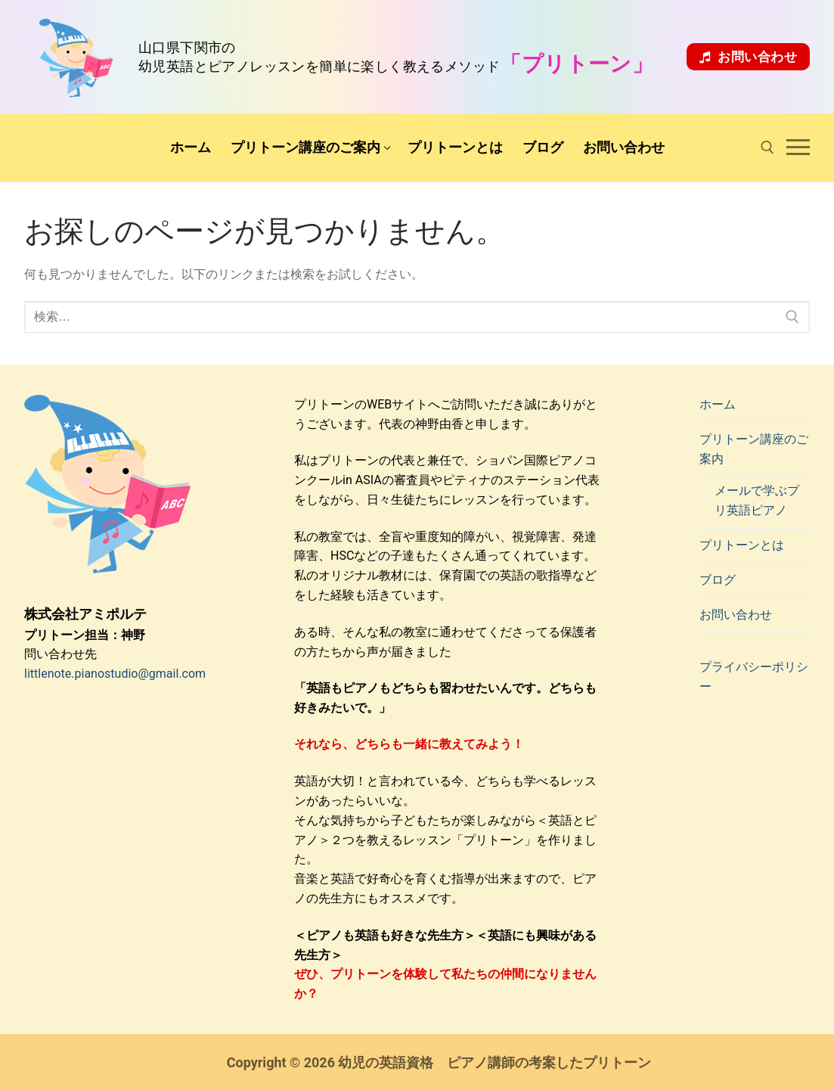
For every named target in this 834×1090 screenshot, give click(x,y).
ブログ (717, 580)
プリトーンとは (741, 545)
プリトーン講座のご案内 (753, 449)
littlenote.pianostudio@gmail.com (115, 673)
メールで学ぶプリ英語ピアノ (757, 500)
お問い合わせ (748, 56)
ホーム (717, 404)
